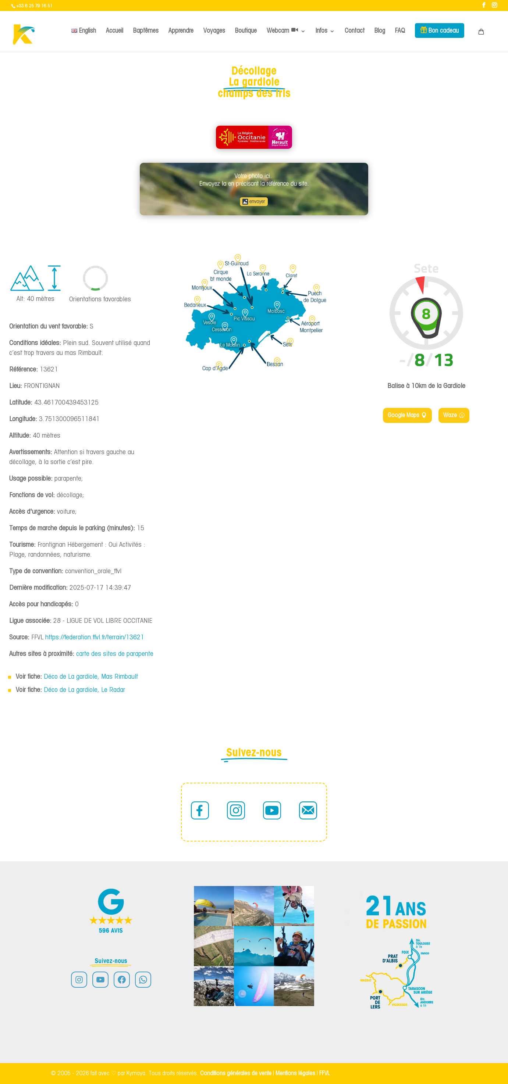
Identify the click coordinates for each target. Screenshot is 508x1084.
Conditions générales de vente (235, 1073)
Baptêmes (146, 31)
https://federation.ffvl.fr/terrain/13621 (94, 638)
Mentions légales (296, 1073)
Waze (450, 415)
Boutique (246, 31)
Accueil (114, 31)
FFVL (324, 1073)
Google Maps (403, 415)
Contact (355, 31)
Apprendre (180, 31)
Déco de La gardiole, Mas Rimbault (91, 677)
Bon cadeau (444, 31)
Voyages (214, 31)
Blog (379, 31)
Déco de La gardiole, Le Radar (84, 690)
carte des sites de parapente (114, 654)
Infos (321, 31)
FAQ (400, 31)
